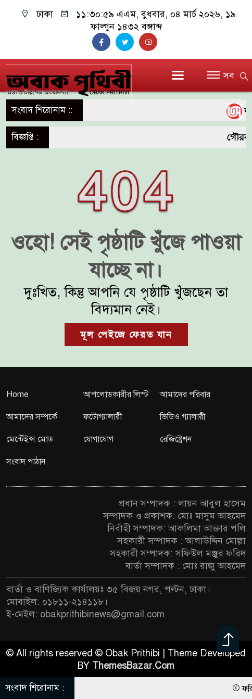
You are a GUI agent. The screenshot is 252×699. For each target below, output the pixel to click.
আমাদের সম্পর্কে (31, 417)
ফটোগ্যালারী (102, 417)
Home (17, 394)
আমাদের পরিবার (185, 394)
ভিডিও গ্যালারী (183, 417)
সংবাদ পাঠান (25, 461)
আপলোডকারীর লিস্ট (115, 394)
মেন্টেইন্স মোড (29, 439)
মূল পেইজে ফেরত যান (126, 334)
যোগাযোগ (98, 439)
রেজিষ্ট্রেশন (176, 439)
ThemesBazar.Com (133, 665)
